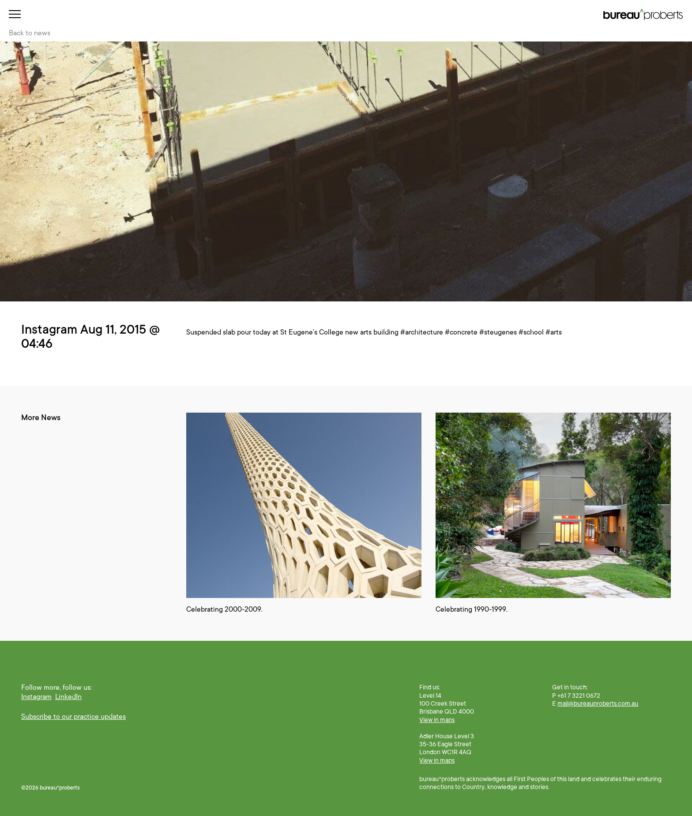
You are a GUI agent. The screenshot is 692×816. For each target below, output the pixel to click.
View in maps (437, 720)
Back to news (29, 33)
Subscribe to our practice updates (73, 716)
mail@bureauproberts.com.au (597, 703)
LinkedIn (68, 696)
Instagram (36, 696)
